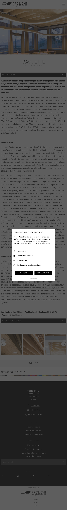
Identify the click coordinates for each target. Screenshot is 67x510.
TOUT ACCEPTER (43, 273)
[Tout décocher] (52, 232)
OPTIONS (23, 273)
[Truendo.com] (33, 278)
